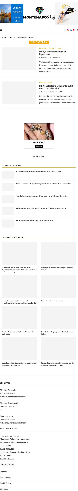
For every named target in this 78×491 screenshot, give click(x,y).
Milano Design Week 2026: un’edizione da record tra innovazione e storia (41, 208)
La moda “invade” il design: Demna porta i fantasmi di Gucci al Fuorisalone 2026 (43, 184)
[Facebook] (65, 30)
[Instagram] (68, 30)
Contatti (3, 472)
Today (59, 48)
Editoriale (42, 48)
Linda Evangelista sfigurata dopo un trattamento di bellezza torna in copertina (19, 364)
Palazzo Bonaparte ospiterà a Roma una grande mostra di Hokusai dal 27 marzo (57, 364)
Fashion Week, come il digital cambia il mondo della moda (18, 333)
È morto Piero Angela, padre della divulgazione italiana (57, 333)
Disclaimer (4, 489)
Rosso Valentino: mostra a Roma (52, 301)
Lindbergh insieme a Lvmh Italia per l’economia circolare (57, 269)
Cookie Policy (5, 483)
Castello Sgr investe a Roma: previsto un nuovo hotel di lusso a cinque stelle (42, 196)
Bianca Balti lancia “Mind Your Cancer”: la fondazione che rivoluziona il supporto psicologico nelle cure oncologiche (19, 270)
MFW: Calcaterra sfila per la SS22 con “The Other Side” (56, 87)
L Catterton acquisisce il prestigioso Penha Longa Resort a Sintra (38, 171)
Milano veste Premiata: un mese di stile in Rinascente (34, 220)
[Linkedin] (71, 30)
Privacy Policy (5, 477)
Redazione (44, 57)
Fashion (51, 48)
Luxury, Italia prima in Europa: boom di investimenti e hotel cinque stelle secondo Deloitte (19, 302)
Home (4, 37)
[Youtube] (73, 30)
